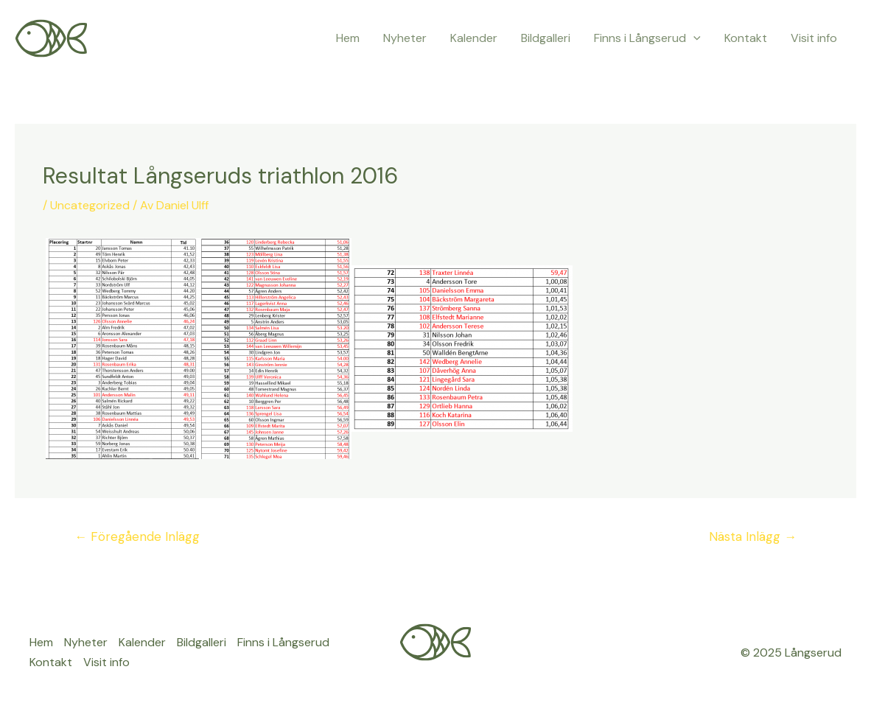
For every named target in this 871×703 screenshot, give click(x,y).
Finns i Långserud (647, 38)
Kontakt (745, 38)
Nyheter (405, 38)
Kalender (473, 38)
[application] (693, 38)
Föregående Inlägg (137, 536)
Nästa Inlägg (753, 536)
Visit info (814, 38)
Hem (348, 38)
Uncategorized (90, 205)
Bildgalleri (545, 38)
